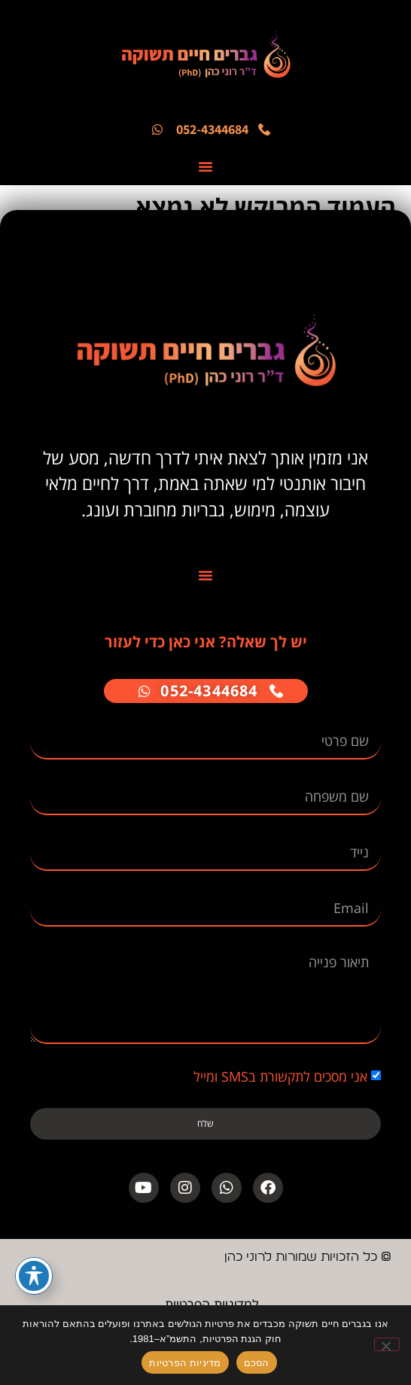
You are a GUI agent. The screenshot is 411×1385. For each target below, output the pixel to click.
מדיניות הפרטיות (185, 1362)
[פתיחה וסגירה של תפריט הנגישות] (34, 1276)
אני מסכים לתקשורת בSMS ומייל (280, 1076)
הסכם (256, 1362)
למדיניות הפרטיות (212, 1304)
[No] (387, 1344)
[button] (205, 166)
